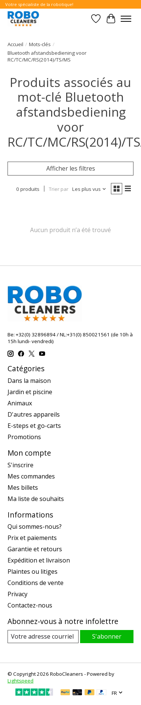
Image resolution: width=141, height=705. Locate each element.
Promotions (24, 437)
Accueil (15, 44)
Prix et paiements (32, 538)
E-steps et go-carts (34, 426)
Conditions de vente (36, 583)
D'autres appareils (34, 414)
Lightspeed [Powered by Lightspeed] (20, 680)
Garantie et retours (35, 549)
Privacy (17, 594)
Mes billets (23, 487)
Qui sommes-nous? (35, 526)
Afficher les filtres (70, 168)
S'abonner (106, 636)
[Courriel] (43, 636)
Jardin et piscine (30, 392)
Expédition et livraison (39, 560)
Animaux (20, 403)
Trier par (58, 189)
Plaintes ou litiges (33, 571)
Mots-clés (40, 44)
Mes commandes (31, 476)
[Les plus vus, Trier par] (89, 189)
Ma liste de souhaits (36, 499)
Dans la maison (29, 380)
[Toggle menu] (125, 18)
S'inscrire (20, 465)
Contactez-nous (30, 605)
